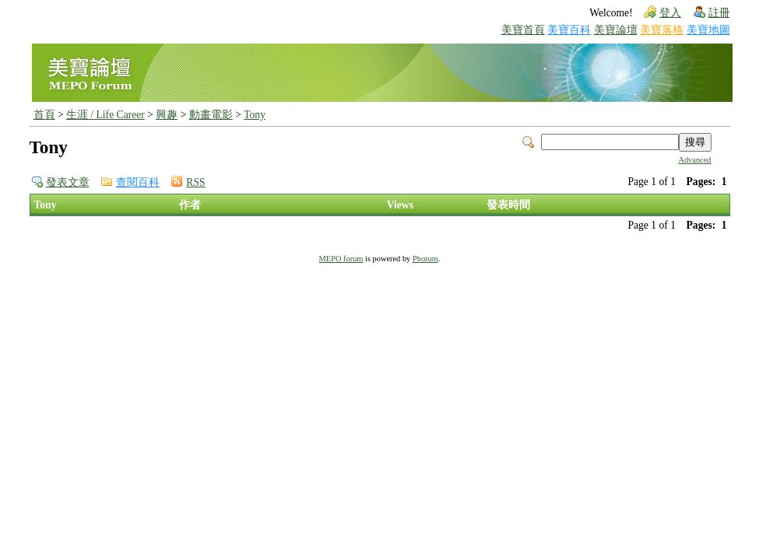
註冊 (719, 13)
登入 (670, 13)
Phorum (425, 258)
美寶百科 (569, 30)
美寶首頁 (523, 30)
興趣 (166, 115)
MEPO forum (341, 258)
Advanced (694, 160)
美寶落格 (661, 30)
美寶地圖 (708, 30)
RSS (195, 182)
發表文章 (68, 182)
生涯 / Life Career (105, 115)
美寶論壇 (616, 30)
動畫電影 (211, 115)
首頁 (44, 115)
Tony (254, 115)
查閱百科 (138, 182)
